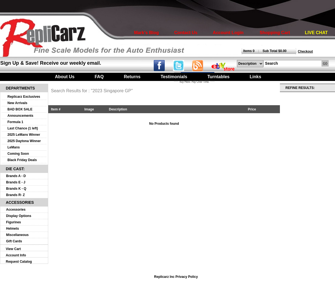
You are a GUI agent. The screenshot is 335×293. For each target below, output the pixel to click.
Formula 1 (15, 122)
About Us (64, 76)
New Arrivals (17, 103)
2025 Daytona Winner (24, 141)
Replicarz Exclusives (23, 97)
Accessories (16, 209)
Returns (132, 76)
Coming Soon (18, 154)
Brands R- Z (15, 195)
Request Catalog (19, 262)
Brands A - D (16, 176)
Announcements (20, 116)
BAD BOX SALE (20, 109)
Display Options (18, 216)
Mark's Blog (146, 32)
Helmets (12, 228)
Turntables (218, 76)
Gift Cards (14, 241)
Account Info (16, 255)
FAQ (99, 76)
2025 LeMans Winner (23, 135)
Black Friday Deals (22, 160)
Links (255, 76)
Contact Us (185, 32)
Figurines (13, 222)
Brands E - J (15, 182)
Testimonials (174, 76)
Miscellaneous (17, 235)
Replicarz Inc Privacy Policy (176, 277)
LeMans (13, 147)
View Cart (13, 249)
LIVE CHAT (316, 32)
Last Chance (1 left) (22, 128)
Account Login (228, 32)
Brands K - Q (16, 189)
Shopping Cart (275, 32)
